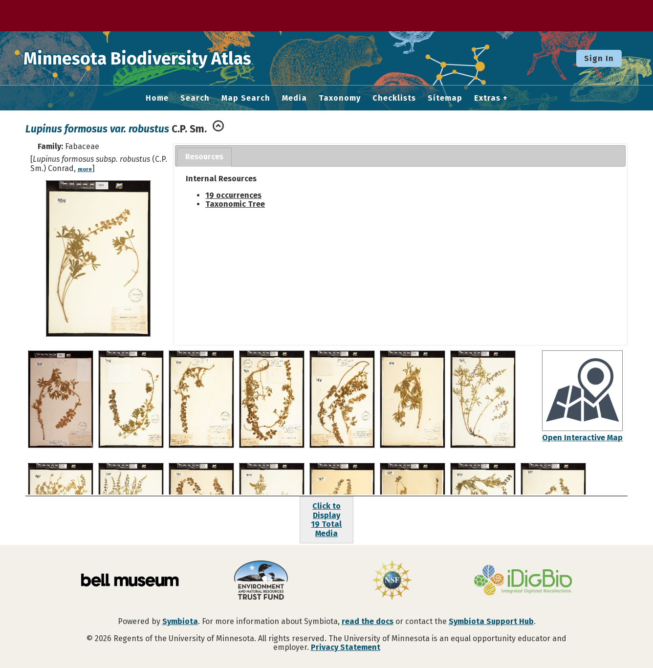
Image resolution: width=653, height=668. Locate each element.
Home (157, 98)
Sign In (599, 58)
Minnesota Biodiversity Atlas (152, 58)
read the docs (367, 621)
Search (195, 98)
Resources (204, 156)
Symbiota (180, 621)
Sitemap (445, 98)
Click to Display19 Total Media (326, 519)
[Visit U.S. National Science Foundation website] (392, 581)
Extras (487, 98)
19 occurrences (233, 195)
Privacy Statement (345, 647)
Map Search (245, 98)
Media (294, 98)
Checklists (394, 98)
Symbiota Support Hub (491, 621)
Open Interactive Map (582, 437)
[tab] (204, 157)
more (85, 169)
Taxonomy (340, 98)
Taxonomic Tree (235, 204)
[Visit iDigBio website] (523, 581)
